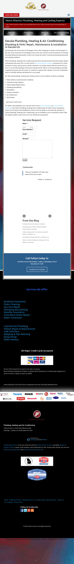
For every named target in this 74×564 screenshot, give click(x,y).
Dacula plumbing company (44, 63)
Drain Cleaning (12, 304)
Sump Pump (10, 336)
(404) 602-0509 (11, 15)
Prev (24, 216)
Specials (11, 32)
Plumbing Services (15, 500)
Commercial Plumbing (16, 326)
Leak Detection (11, 331)
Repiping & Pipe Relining (17, 334)
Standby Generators (14, 312)
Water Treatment (13, 317)
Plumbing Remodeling (16, 309)
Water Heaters (11, 339)
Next (49, 216)
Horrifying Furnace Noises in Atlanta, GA (36, 237)
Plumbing (28, 32)
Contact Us (60, 500)
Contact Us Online (37, 269)
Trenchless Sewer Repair (17, 314)
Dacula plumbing (45, 106)
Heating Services (27, 500)
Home (6, 500)
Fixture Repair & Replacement (19, 328)
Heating (44, 32)
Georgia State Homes (10, 445)
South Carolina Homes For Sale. (34, 450)
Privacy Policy (18, 502)
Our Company (8, 502)
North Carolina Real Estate (12, 450)
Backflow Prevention (15, 301)
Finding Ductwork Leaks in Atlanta (34, 224)
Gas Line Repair (12, 306)
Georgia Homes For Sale (44, 445)
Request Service (51, 500)
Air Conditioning (61, 32)
